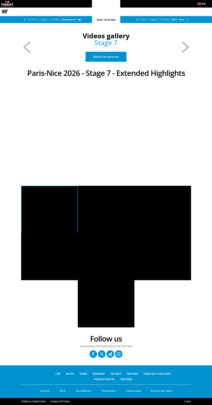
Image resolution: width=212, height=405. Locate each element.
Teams (83, 373)
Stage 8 (160, 19)
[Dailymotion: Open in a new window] (110, 354)
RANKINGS (99, 373)
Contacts (45, 390)
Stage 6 (55, 19)
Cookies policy (133, 390)
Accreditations (84, 390)
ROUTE (70, 373)
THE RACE (115, 373)
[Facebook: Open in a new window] (93, 354)
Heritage (132, 373)
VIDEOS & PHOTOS (104, 379)
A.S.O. (63, 390)
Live (58, 373)
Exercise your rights (161, 390)
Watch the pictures (106, 57)
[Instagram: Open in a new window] (119, 354)
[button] (202, 4)
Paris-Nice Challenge (157, 373)
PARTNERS (126, 379)
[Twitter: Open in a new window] (102, 354)
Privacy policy (109, 390)
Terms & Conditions (33, 401)
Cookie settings (60, 401)
